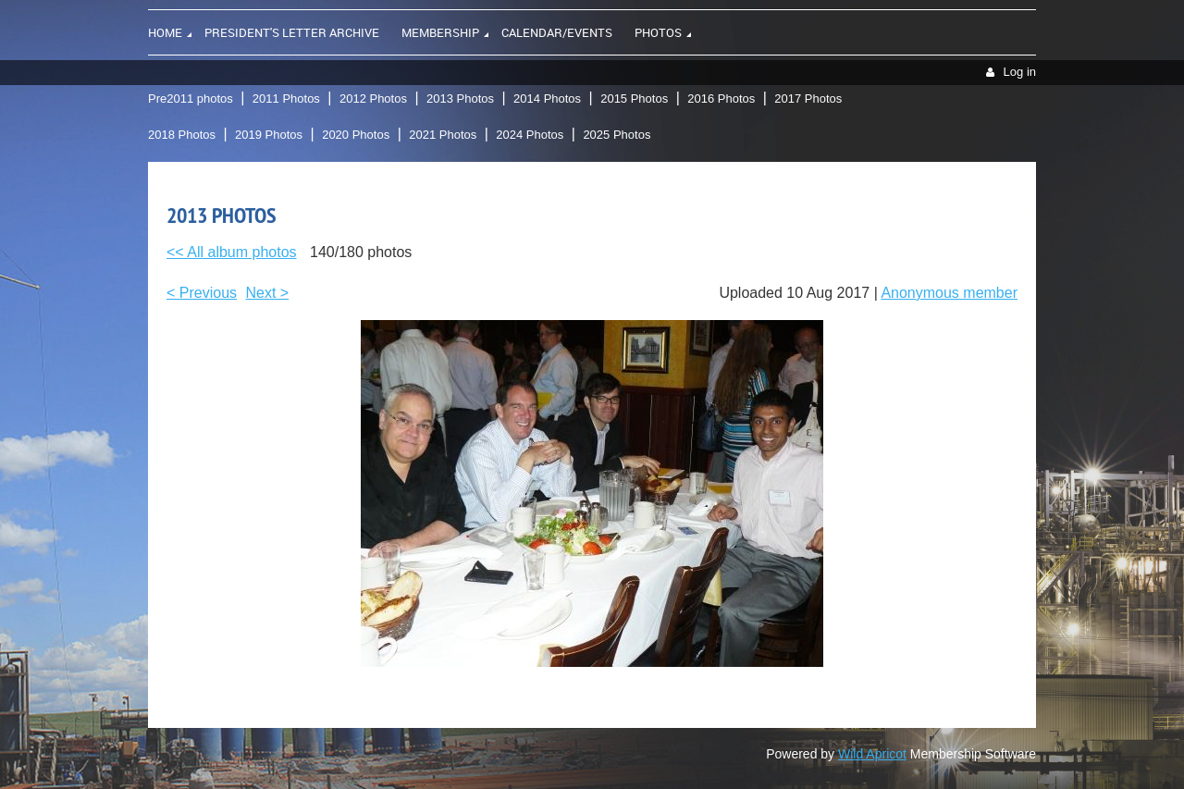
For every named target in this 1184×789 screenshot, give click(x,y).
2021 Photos (442, 135)
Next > (268, 293)
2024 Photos (529, 135)
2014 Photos (547, 98)
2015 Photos (634, 98)
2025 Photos (616, 135)
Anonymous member (949, 293)
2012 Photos (373, 98)
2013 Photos (460, 98)
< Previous (201, 293)
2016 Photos (721, 98)
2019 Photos (268, 135)
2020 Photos (355, 135)
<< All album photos (231, 252)
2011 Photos (286, 98)
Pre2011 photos (190, 98)
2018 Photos (182, 135)
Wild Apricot (872, 753)
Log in (1020, 72)
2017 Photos (808, 98)
